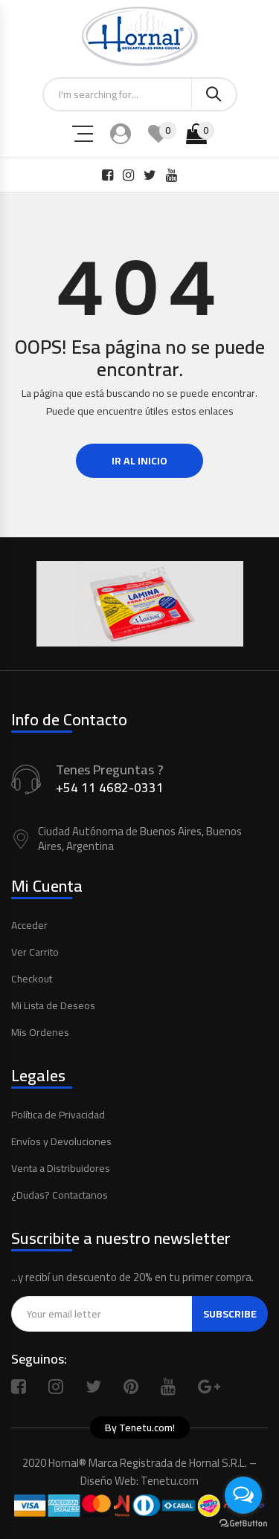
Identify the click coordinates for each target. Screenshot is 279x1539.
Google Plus (209, 1387)
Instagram (55, 1387)
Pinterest (131, 1387)
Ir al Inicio (139, 460)
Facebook (18, 1387)
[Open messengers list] (243, 1495)
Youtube (168, 1387)
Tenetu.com (170, 1480)
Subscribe (230, 1313)
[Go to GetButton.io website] (243, 1524)
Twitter (93, 1387)
